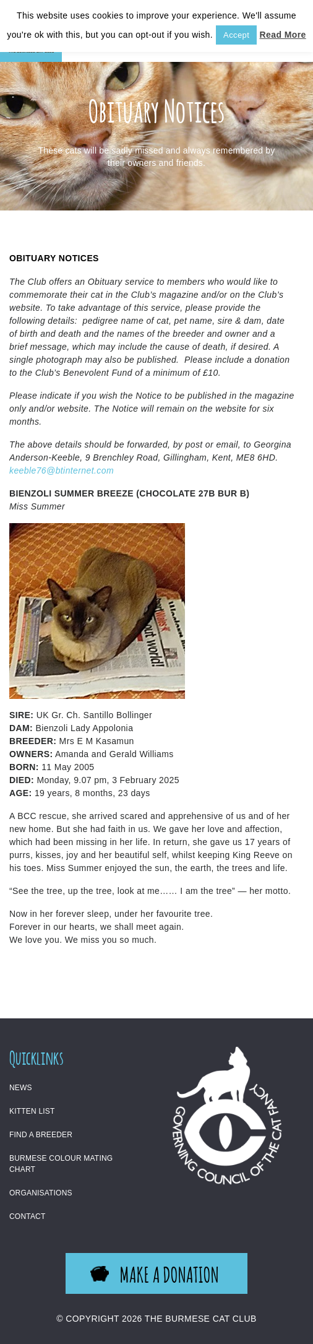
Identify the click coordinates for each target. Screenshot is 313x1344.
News (20, 1087)
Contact (27, 1216)
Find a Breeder (40, 1134)
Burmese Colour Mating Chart (61, 1164)
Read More (283, 35)
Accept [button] (236, 35)
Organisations (40, 1193)
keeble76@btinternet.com (61, 470)
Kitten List (32, 1111)
